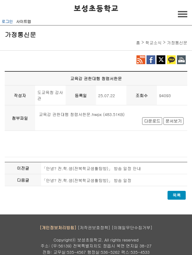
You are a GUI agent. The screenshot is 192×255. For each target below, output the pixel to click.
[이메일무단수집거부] (132, 227)
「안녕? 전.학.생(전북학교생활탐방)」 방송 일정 (86, 180)
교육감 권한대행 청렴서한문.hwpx (70, 114)
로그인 (7, 21)
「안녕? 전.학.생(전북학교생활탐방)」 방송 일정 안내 (91, 168)
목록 (177, 195)
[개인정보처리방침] (58, 227)
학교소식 (153, 43)
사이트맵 (23, 21)
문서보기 (173, 121)
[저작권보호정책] (94, 227)
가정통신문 (177, 43)
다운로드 (152, 121)
